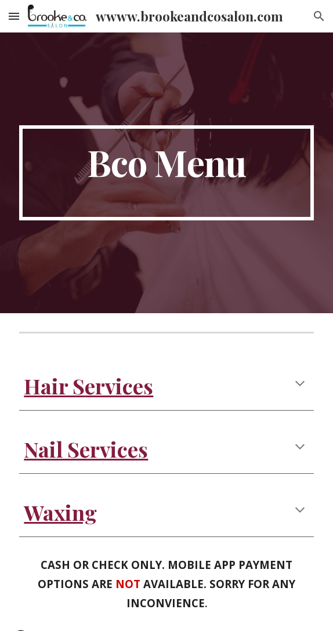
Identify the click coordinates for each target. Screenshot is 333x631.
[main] (166, 172)
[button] (14, 16)
